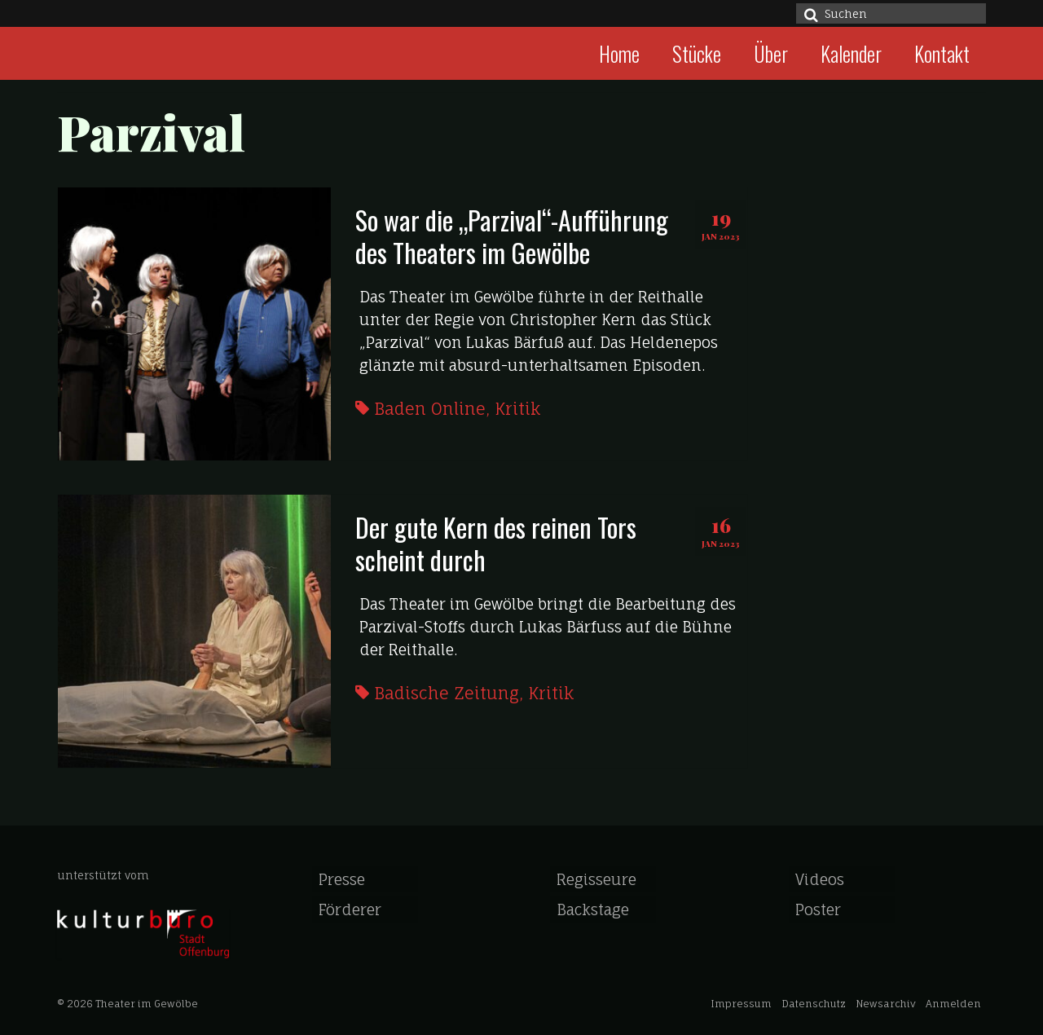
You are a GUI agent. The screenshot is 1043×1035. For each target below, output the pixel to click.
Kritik (517, 409)
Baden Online (430, 409)
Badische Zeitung (446, 693)
